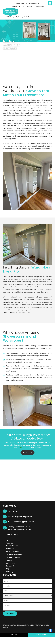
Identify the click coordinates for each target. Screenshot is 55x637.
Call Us (14, 635)
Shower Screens (12, 546)
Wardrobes (10, 549)
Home (8, 540)
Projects (9, 560)
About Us (9, 543)
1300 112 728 (15, 6)
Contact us (27, 452)
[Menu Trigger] (50, 3)
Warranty (9, 572)
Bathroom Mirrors (12, 551)
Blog (7, 569)
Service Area (10, 563)
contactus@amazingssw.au (33, 6)
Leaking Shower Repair (14, 557)
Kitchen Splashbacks (14, 554)
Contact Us (41, 635)
